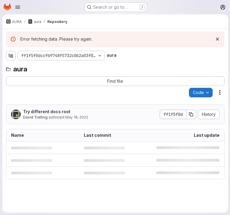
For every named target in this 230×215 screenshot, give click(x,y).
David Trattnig (35, 117)
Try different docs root (46, 111)
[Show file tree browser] (11, 55)
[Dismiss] (216, 39)
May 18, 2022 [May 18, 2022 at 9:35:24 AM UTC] (76, 117)
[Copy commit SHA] (191, 114)
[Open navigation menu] (17, 7)
